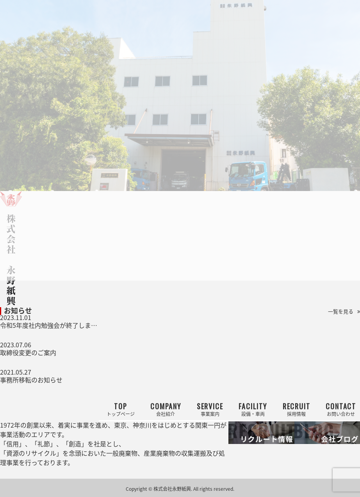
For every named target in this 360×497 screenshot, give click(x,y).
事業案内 (210, 409)
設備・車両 (253, 409)
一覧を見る (340, 311)
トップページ (121, 409)
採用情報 (296, 409)
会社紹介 (165, 409)
